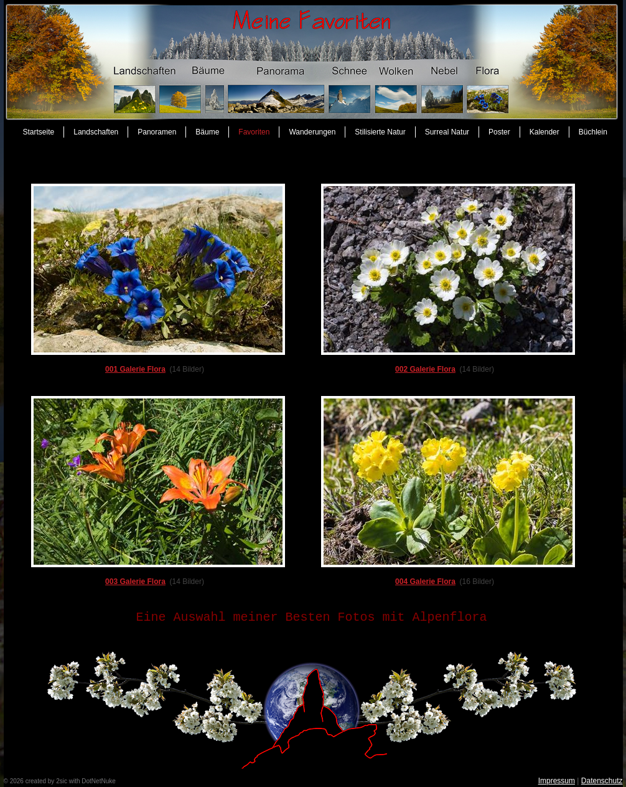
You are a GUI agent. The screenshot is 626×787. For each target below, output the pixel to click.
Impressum (556, 780)
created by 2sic (46, 781)
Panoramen (157, 132)
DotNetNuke (98, 781)
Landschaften (95, 132)
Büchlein (593, 132)
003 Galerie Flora (135, 581)
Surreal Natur (447, 132)
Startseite (39, 132)
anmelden (131, 781)
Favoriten (253, 132)
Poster (499, 132)
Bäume (207, 132)
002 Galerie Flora (425, 369)
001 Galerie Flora (135, 369)
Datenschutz (602, 780)
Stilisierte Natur (380, 132)
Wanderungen (312, 132)
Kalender (544, 132)
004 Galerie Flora (425, 581)
